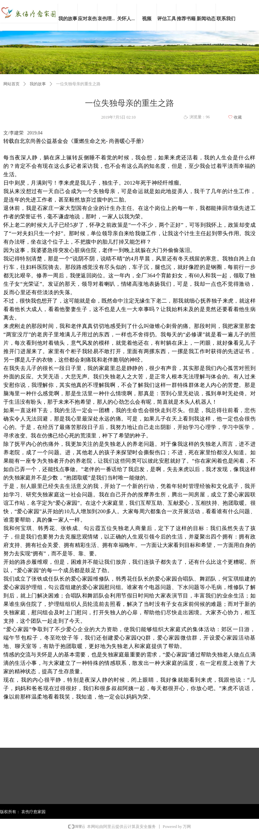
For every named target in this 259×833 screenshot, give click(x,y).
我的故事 (38, 84)
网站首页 (11, 84)
